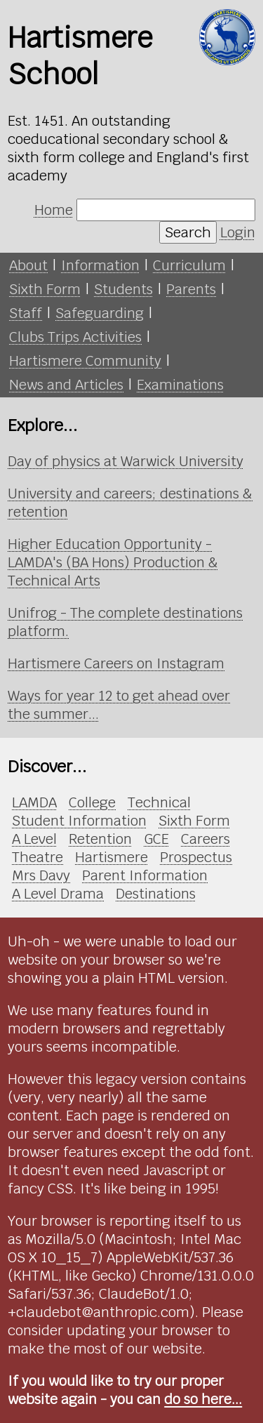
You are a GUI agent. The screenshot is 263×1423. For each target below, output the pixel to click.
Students (123, 289)
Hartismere (111, 857)
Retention (100, 839)
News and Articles (66, 385)
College (92, 802)
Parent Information (145, 875)
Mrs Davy (41, 875)
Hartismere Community (85, 361)
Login (237, 232)
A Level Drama (58, 894)
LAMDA (34, 802)
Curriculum (189, 265)
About (28, 265)
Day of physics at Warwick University (125, 461)
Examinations (180, 385)
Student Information (79, 821)
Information (100, 265)
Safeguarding (99, 313)
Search (188, 232)
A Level (34, 839)
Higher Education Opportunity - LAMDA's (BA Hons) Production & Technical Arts (113, 562)
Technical (159, 802)
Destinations (156, 894)
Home (53, 210)
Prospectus (196, 857)
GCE (156, 839)
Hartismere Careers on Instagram (116, 663)
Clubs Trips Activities (75, 337)
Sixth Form (45, 289)
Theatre (37, 857)
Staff (25, 313)
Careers (205, 839)
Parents (191, 289)
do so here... (203, 1399)
